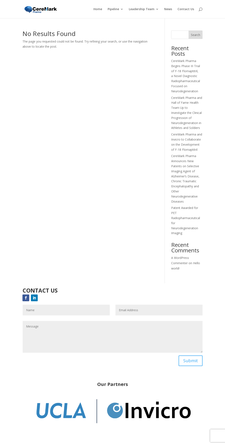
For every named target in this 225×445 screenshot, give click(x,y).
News (168, 9)
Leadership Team (141, 9)
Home (97, 9)
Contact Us (186, 9)
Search (195, 35)
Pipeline (113, 9)
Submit (190, 360)
